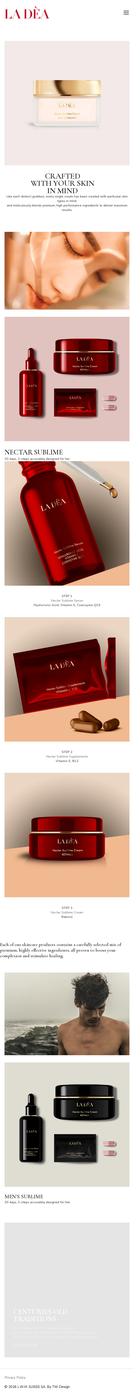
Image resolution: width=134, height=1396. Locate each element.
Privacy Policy (15, 1377)
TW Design (61, 1387)
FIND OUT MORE (25, 1345)
